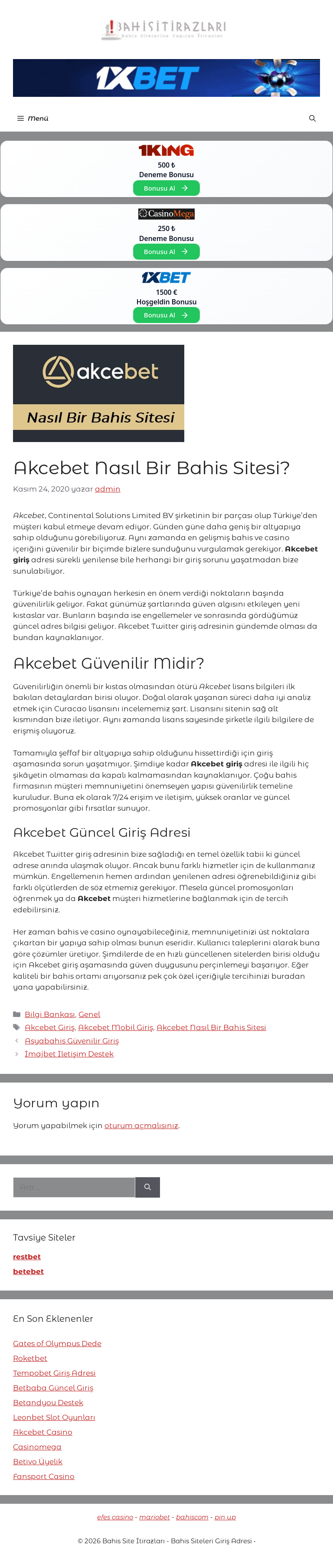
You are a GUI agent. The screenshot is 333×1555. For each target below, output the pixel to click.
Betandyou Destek (48, 1402)
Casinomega (37, 1447)
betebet (28, 1271)
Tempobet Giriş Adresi (54, 1373)
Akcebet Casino (42, 1432)
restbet (27, 1256)
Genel (89, 1014)
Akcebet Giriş (50, 1027)
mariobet (154, 1517)
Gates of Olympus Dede (57, 1343)
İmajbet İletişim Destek (69, 1054)
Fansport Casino (44, 1476)
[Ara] (147, 1187)
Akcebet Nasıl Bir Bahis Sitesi (211, 1027)
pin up (225, 1517)
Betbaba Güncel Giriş (53, 1387)
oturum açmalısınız (141, 1125)
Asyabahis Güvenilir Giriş (72, 1041)
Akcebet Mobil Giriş (115, 1027)
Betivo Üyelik (37, 1461)
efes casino (115, 1517)
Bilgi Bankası (50, 1014)
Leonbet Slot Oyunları (54, 1417)
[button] (312, 119)
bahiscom (192, 1517)
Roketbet (30, 1358)
